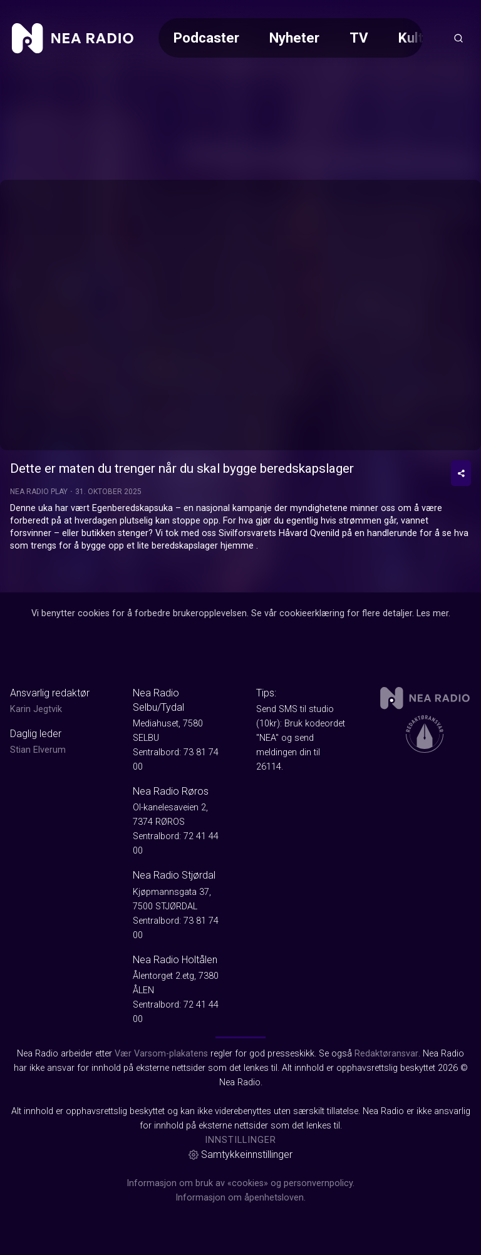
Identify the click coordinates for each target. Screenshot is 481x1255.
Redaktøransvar (386, 1053)
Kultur (417, 37)
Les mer (432, 613)
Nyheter (294, 37)
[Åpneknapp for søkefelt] (458, 38)
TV (358, 37)
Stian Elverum (38, 750)
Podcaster (206, 37)
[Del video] (461, 473)
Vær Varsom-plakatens (161, 1053)
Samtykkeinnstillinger (240, 1154)
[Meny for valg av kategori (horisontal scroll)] (290, 38)
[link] (72, 38)
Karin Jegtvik (36, 709)
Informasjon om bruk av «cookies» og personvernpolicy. (240, 1183)
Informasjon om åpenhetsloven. (240, 1197)
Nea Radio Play (39, 491)
